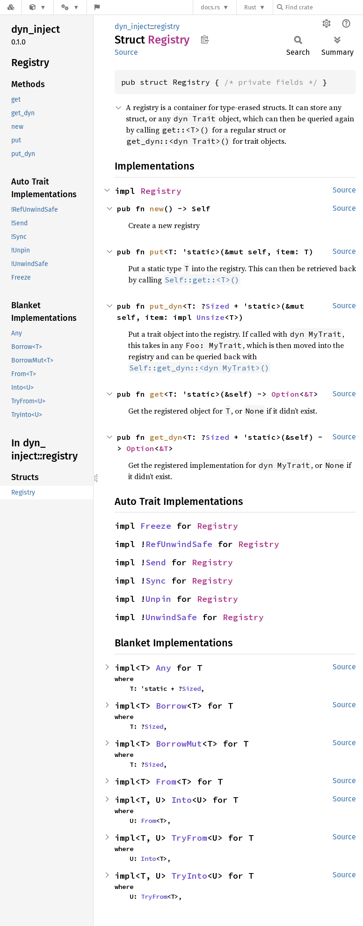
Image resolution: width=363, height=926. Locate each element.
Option (285, 394)
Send (155, 562)
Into (181, 799)
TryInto (189, 875)
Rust (250, 7)
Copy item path (204, 39)
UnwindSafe (171, 617)
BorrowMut (179, 743)
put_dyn (166, 306)
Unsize (210, 317)
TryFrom (189, 837)
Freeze (155, 525)
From (166, 781)
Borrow (171, 705)
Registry (161, 190)
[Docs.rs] (11, 7)
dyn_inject (132, 26)
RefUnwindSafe (178, 544)
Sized (217, 306)
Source (126, 52)
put (157, 251)
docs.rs (210, 7)
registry (167, 26)
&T (308, 394)
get (157, 394)
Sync (155, 580)
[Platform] (70, 7)
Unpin (158, 598)
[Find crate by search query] (323, 7)
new (157, 208)
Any (163, 667)
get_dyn (166, 437)
